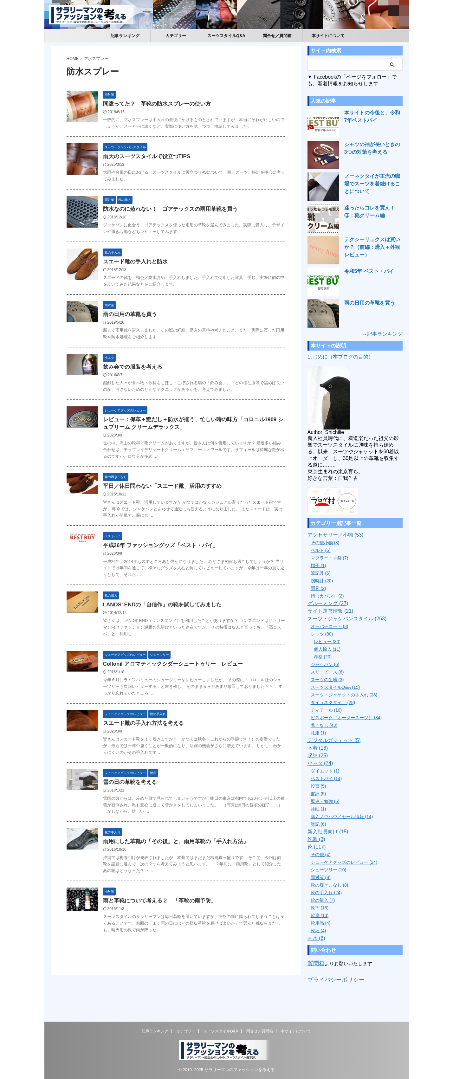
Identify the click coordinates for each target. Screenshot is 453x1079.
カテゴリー (175, 35)
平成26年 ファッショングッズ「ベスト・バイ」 (173, 582)
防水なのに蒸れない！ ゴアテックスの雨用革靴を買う (182, 226)
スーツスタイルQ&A (226, 35)
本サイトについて (328, 35)
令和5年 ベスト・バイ (366, 271)
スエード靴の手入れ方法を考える (157, 761)
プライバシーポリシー (331, 977)
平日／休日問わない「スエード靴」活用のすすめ (174, 522)
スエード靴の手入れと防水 (149, 286)
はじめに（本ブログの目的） (340, 356)
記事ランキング (125, 35)
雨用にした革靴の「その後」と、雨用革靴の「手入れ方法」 (187, 881)
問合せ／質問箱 (277, 35)
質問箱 (314, 962)
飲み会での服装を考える (147, 401)
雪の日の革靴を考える (144, 821)
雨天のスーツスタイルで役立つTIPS (160, 165)
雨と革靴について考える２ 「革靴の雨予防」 (172, 941)
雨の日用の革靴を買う (144, 347)
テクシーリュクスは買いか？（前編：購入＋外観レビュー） (373, 247)
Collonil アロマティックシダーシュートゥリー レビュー (184, 701)
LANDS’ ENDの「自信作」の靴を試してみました (175, 641)
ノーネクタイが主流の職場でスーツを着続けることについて (373, 184)
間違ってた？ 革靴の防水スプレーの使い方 (169, 104)
